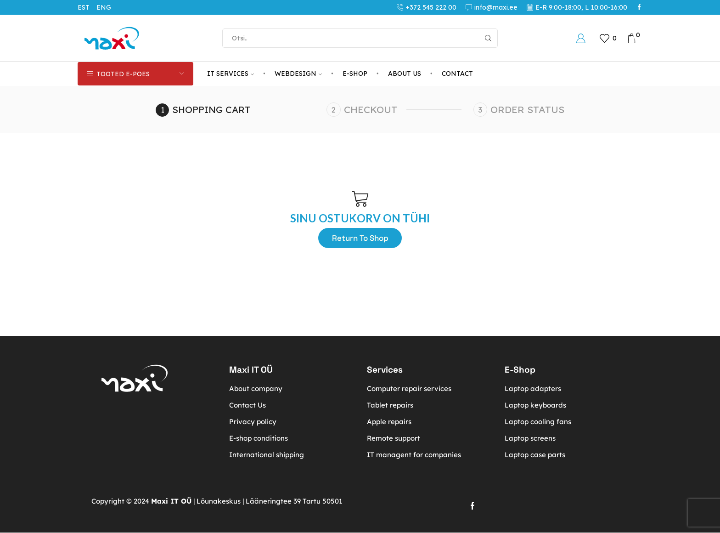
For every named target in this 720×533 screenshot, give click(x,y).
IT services (230, 73)
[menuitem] (87, 7)
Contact (457, 73)
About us (404, 73)
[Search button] (488, 38)
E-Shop (355, 73)
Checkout (372, 109)
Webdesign (298, 73)
